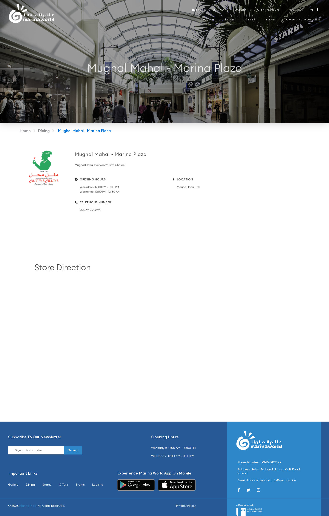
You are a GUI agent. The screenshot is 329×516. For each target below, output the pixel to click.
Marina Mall (27, 506)
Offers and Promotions (303, 19)
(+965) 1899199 (271, 462)
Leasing (218, 9)
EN (311, 10)
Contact (297, 9)
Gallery (241, 9)
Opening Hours (268, 9)
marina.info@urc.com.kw (278, 480)
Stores (230, 19)
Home (25, 130)
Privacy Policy (186, 506)
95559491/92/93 (96, 208)
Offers (63, 485)
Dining (250, 19)
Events (271, 19)
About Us (207, 19)
